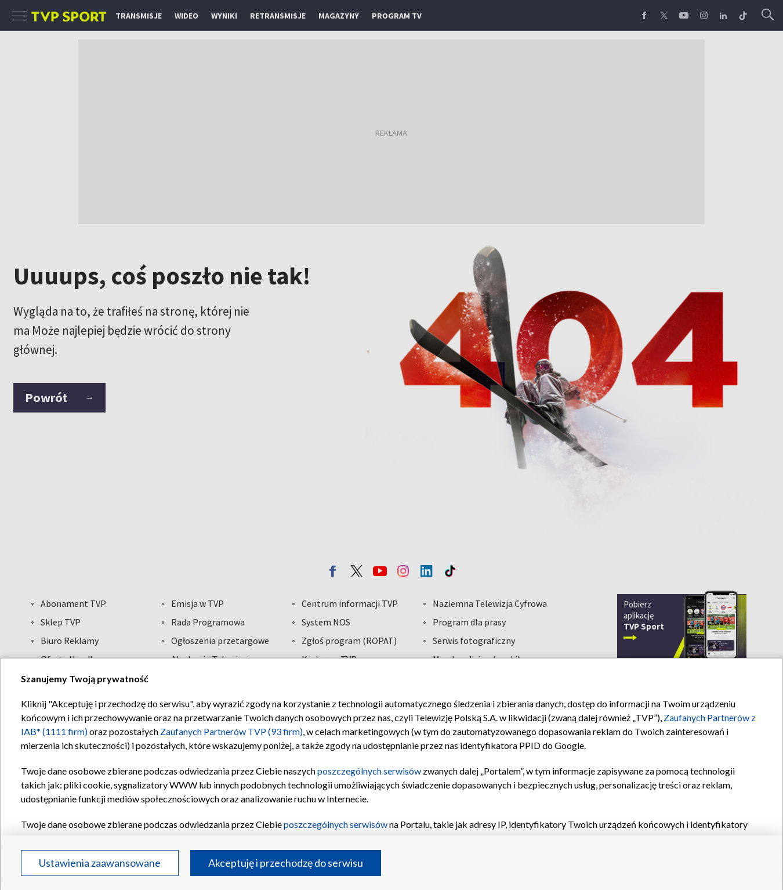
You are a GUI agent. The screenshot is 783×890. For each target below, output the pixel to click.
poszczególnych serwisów (369, 770)
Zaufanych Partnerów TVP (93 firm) (231, 731)
